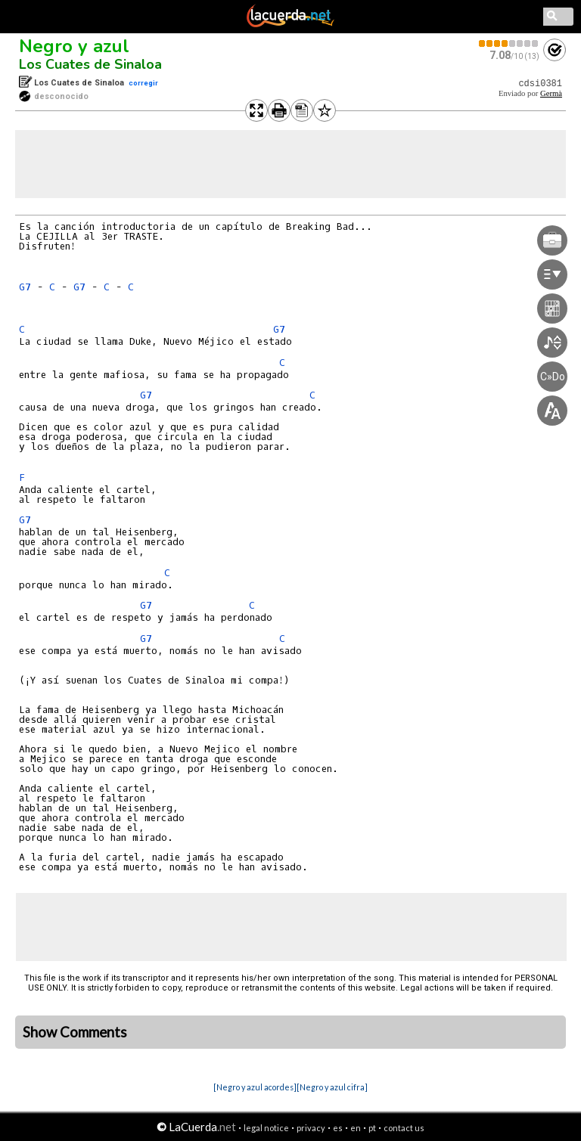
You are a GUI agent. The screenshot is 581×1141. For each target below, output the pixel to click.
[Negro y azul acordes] (255, 1087)
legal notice (266, 1128)
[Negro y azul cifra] (332, 1087)
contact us (404, 1128)
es (338, 1128)
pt (372, 1128)
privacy (311, 1128)
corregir (143, 83)
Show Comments (75, 1032)
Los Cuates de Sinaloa (90, 64)
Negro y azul (74, 46)
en (355, 1128)
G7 (25, 287)
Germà (551, 93)
